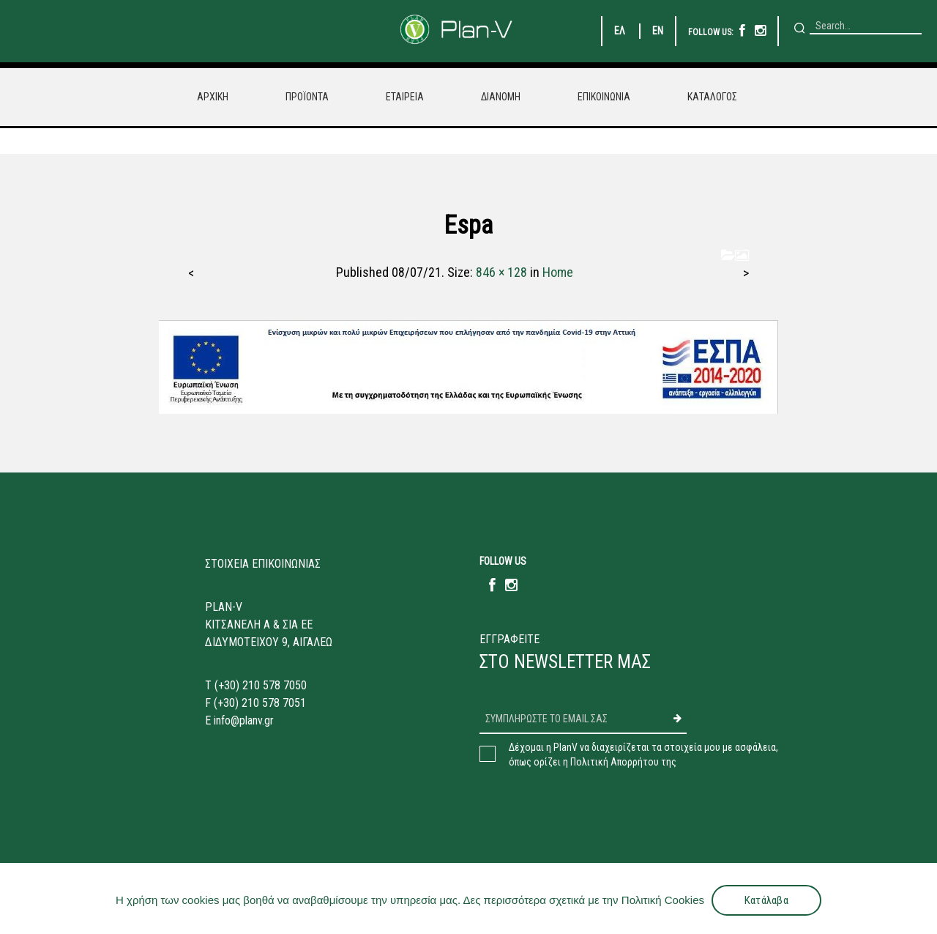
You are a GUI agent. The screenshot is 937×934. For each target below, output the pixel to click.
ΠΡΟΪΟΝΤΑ (307, 97)
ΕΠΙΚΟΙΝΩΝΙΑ (604, 97)
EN (657, 31)
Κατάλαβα (766, 900)
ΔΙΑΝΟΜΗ (500, 97)
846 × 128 (501, 272)
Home (557, 272)
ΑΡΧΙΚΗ (212, 97)
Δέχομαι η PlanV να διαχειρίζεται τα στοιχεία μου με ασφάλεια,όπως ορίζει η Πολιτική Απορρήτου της (643, 754)
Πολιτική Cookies (662, 900)
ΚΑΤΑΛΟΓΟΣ (712, 97)
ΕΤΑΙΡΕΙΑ (405, 97)
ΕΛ (619, 31)
